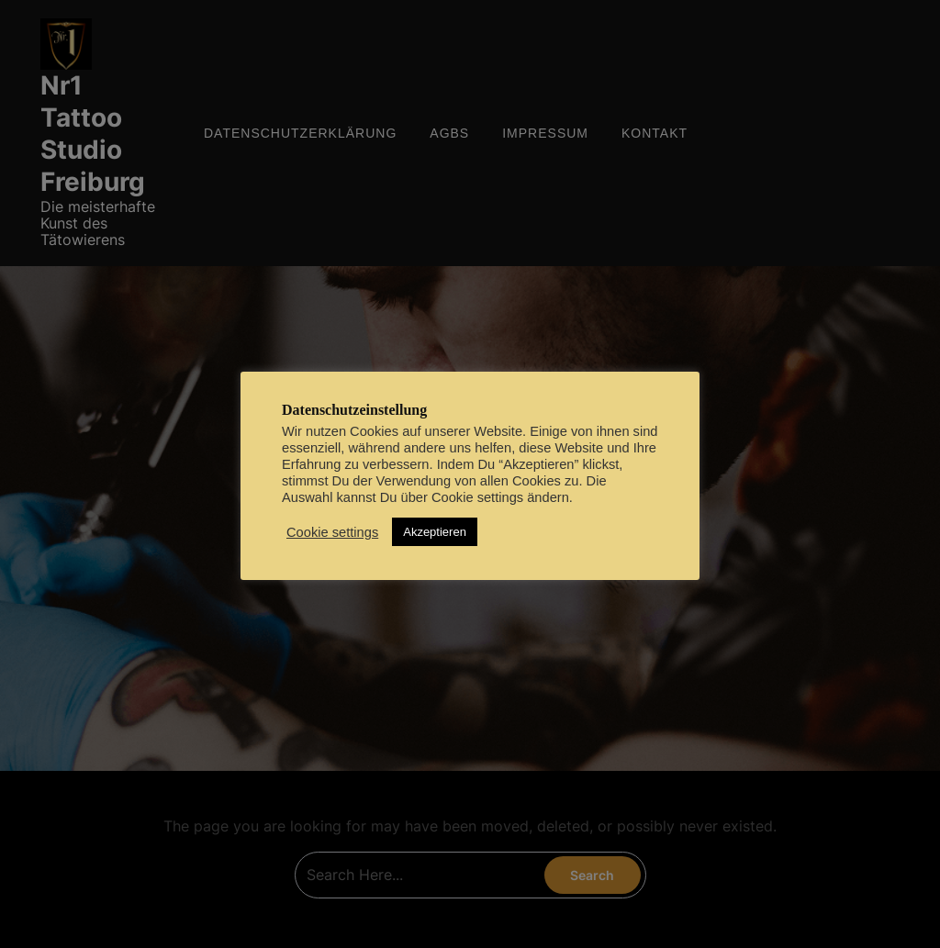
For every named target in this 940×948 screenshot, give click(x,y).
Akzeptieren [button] (434, 532)
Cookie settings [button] (332, 532)
